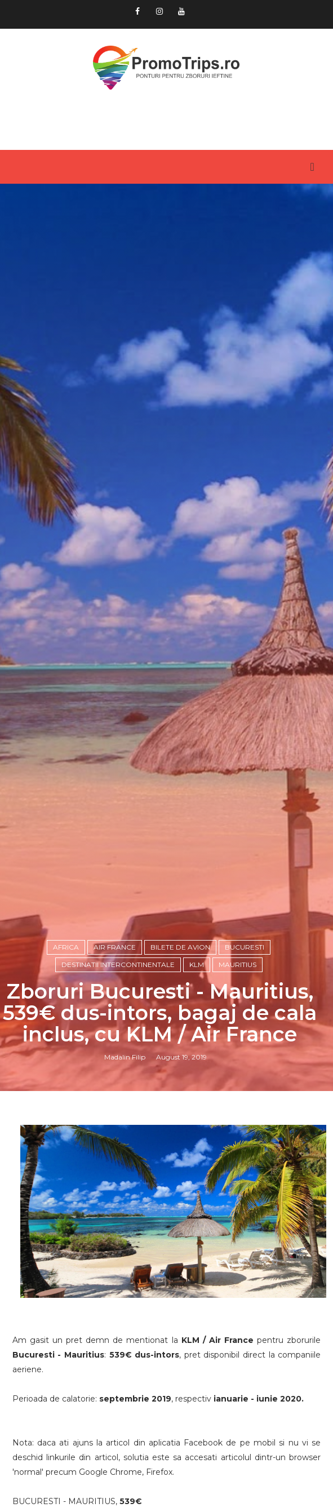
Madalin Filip (124, 1057)
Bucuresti (244, 947)
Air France (115, 947)
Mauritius (237, 964)
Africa (66, 947)
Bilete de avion (180, 947)
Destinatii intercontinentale (118, 964)
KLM (196, 964)
